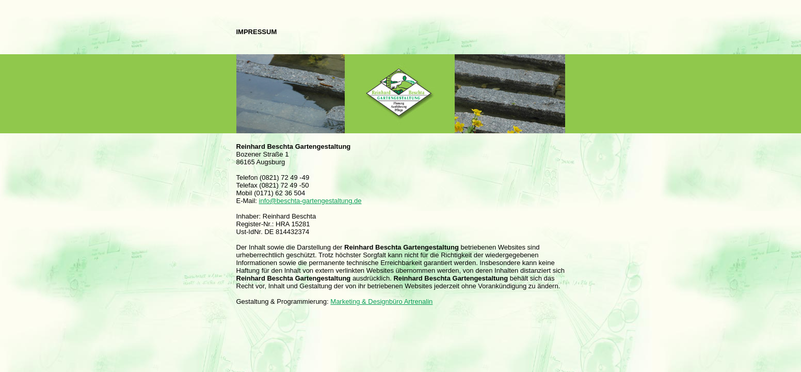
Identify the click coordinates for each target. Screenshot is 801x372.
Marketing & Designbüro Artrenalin (381, 301)
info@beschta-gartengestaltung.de (310, 201)
